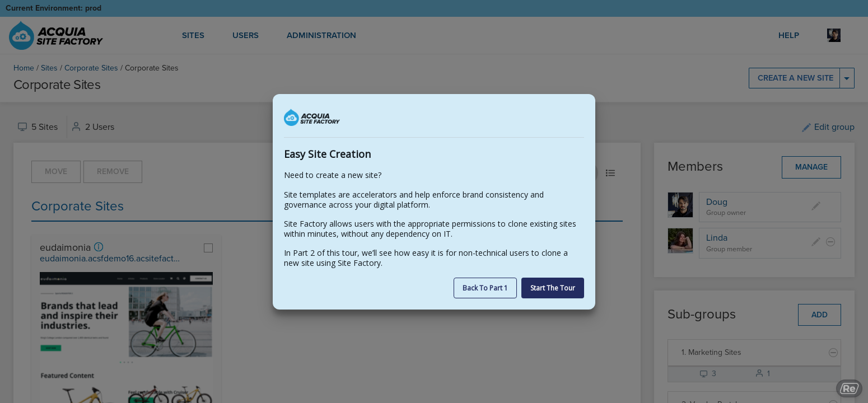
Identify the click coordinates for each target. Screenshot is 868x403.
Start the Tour (552, 288)
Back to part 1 (485, 288)
